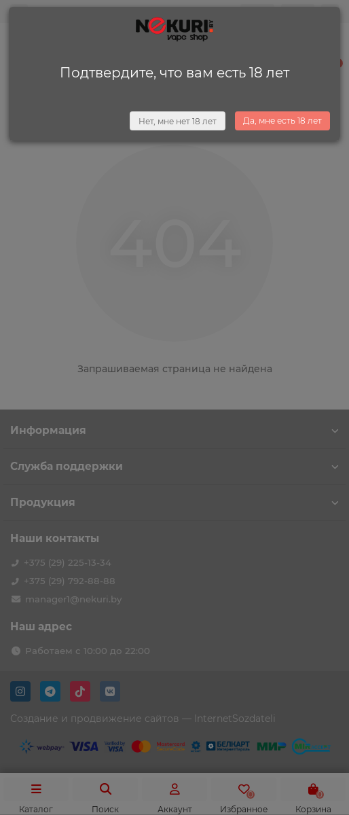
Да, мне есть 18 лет (282, 120)
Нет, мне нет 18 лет (178, 121)
